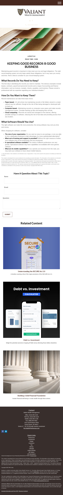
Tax (32, 445)
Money (31, 447)
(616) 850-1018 (31, 25)
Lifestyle (31, 448)
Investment (31, 439)
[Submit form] (7, 214)
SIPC (38, 471)
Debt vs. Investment (32, 340)
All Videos (31, 452)
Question (6, 198)
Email (6, 187)
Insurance (31, 443)
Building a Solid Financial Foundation (31, 396)
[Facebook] (32, 21)
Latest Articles (31, 450)
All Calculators (31, 454)
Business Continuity (23, 491)
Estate (31, 441)
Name (6, 176)
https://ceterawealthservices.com (41, 480)
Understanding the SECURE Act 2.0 (31, 271)
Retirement (31, 437)
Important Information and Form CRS (9, 491)
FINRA (34, 471)
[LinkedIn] (30, 21)
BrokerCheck (33, 455)
